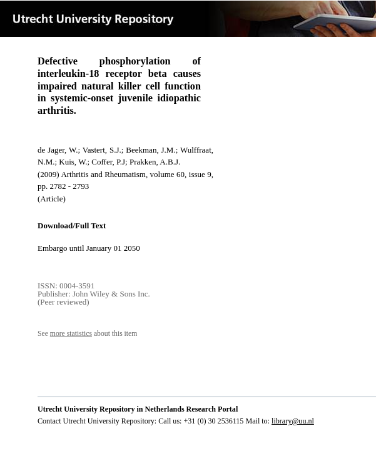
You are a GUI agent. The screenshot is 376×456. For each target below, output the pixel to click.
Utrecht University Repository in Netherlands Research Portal (138, 409)
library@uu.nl (293, 421)
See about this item (87, 334)
